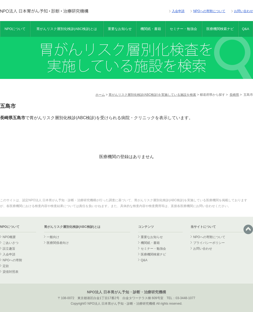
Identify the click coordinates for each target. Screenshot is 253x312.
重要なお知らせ (120, 29)
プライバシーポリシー (209, 243)
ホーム (100, 95)
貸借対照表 (10, 272)
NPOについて (15, 29)
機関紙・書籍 (150, 29)
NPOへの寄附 (12, 260)
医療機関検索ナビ (220, 29)
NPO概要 (9, 237)
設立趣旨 (9, 248)
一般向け (53, 237)
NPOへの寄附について (209, 11)
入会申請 (178, 11)
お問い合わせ (243, 11)
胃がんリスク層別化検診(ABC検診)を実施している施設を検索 (152, 95)
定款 (6, 266)
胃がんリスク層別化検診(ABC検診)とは (66, 29)
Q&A (245, 29)
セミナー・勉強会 (183, 29)
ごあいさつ (10, 243)
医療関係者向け (58, 243)
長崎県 (234, 95)
